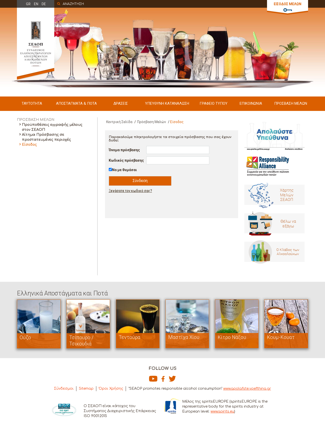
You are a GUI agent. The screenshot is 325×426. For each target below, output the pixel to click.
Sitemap (86, 388)
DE (44, 4)
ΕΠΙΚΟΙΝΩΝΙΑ (251, 103)
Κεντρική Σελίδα (119, 122)
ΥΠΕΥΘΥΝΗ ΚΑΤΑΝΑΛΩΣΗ (167, 103)
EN (36, 4)
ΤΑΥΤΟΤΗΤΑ (32, 103)
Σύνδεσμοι (64, 388)
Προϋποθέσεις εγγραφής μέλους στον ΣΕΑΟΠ (52, 127)
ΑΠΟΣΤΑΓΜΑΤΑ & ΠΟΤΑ (76, 103)
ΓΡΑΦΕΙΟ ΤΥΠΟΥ (213, 103)
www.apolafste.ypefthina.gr (247, 388)
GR (28, 4)
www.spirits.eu (222, 411)
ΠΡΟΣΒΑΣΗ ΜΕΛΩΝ (290, 103)
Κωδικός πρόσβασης (126, 160)
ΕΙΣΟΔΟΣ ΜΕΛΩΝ (287, 4)
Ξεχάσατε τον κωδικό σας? (130, 191)
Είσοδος (29, 144)
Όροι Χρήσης (111, 388)
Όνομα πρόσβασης (124, 150)
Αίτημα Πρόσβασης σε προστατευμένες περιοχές (46, 137)
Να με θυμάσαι (124, 170)
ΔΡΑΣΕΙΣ (120, 103)
